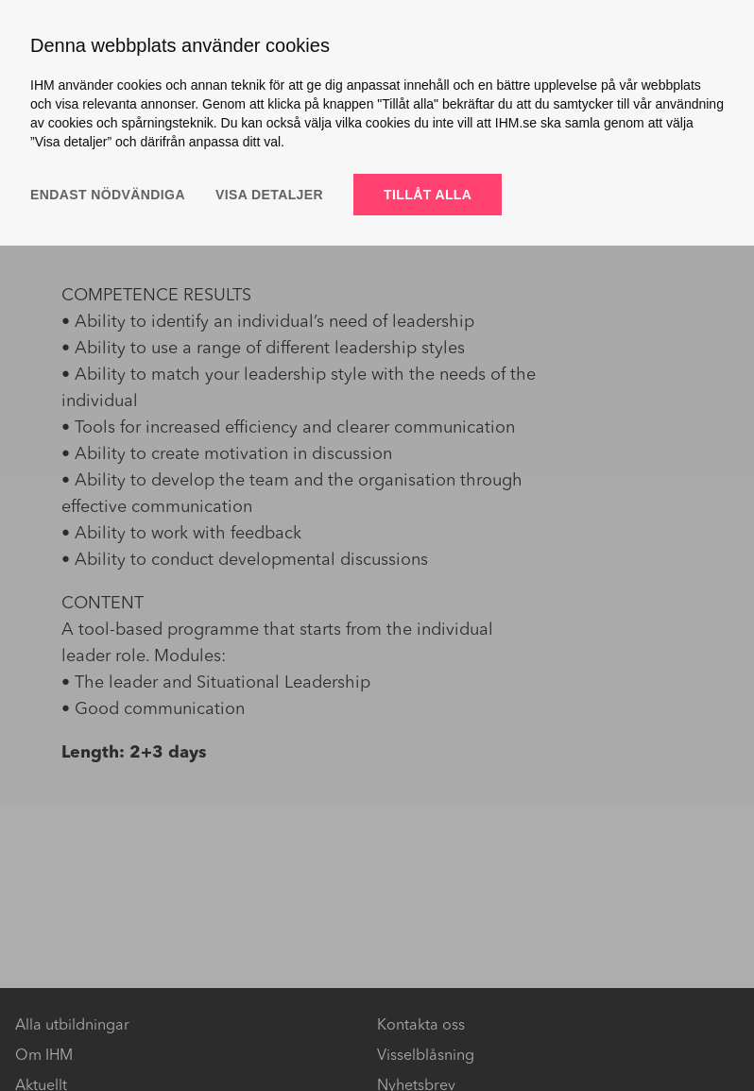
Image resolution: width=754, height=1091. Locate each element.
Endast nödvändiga (107, 194)
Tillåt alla (427, 194)
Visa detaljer (269, 194)
